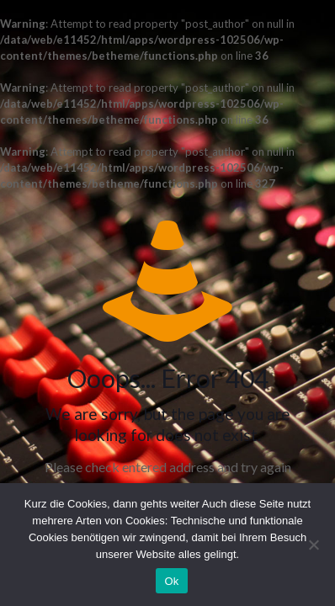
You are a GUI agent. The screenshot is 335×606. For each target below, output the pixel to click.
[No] (314, 544)
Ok (171, 581)
